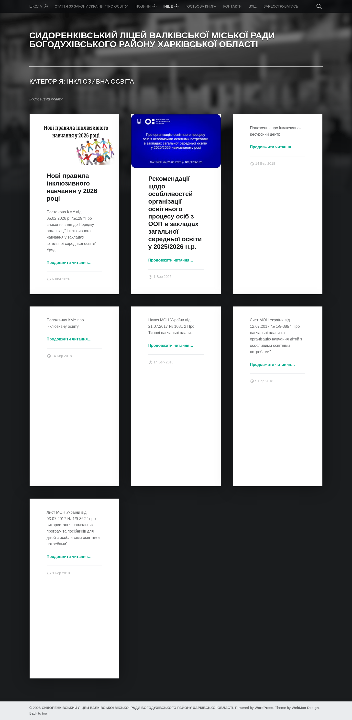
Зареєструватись (281, 6)
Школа (38, 6)
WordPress (264, 708)
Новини (145, 6)
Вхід (252, 6)
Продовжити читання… (69, 263)
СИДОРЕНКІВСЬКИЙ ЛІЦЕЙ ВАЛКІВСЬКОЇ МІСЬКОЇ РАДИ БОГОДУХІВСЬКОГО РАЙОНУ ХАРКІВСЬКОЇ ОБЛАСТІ (137, 708)
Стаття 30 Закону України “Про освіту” (92, 6)
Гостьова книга (201, 6)
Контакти (232, 6)
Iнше (170, 6)
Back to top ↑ (39, 713)
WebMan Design (305, 708)
